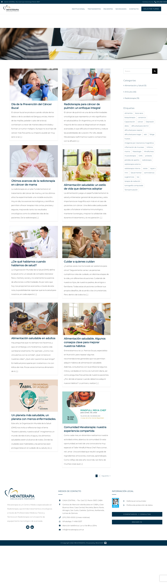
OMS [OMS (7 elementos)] (141, 156)
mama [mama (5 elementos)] (127, 151)
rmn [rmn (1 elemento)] (126, 173)
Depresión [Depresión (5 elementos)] (150, 122)
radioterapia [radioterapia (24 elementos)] (147, 160)
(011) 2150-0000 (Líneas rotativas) (76, 517)
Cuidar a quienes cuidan (79, 261)
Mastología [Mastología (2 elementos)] (137, 151)
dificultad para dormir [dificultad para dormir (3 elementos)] (140, 126)
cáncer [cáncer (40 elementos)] (140, 122)
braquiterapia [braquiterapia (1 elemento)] (130, 117)
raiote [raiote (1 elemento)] (145, 168)
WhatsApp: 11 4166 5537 (72, 521)
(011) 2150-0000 (161, 2)
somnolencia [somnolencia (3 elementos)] (149, 173)
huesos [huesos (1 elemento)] (127, 139)
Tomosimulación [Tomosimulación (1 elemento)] (131, 190)
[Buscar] (154, 71)
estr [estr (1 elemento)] (145, 134)
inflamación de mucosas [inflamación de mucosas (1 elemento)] (134, 147)
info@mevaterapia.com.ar (73, 530)
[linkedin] (32, 527)
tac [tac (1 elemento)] (138, 177)
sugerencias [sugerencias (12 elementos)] (129, 177)
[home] (20, 490)
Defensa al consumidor (136, 501)
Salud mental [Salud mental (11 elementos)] (136, 173)
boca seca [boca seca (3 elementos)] (139, 113)
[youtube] (27, 527)
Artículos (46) (130, 92)
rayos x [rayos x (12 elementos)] (153, 168)
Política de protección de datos (140, 505)
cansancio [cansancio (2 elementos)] (142, 117)
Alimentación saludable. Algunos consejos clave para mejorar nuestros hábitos (84, 342)
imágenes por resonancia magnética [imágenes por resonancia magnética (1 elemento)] (139, 143)
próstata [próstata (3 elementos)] (148, 156)
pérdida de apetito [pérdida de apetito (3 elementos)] (132, 160)
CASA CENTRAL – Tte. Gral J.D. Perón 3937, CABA (82, 500)
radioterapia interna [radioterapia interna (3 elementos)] (132, 168)
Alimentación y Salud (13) (135, 85)
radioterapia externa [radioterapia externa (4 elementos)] (133, 164)
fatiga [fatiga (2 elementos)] (152, 134)
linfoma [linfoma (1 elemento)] (150, 147)
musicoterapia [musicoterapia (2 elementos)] (130, 156)
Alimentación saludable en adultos (33, 338)
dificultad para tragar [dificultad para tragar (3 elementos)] (133, 134)
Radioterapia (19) (132, 98)
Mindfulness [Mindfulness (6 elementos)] (149, 151)
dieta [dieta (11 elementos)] (127, 126)
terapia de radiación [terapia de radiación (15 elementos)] (132, 181)
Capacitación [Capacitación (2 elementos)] (130, 122)
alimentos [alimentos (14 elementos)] (128, 113)
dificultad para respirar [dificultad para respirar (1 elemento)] (133, 130)
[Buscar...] (137, 71)
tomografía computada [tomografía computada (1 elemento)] (134, 185)
